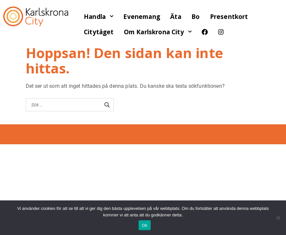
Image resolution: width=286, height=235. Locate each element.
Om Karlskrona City (154, 32)
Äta (175, 16)
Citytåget (98, 32)
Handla (95, 16)
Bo (195, 16)
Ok (144, 225)
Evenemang (141, 16)
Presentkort (229, 16)
